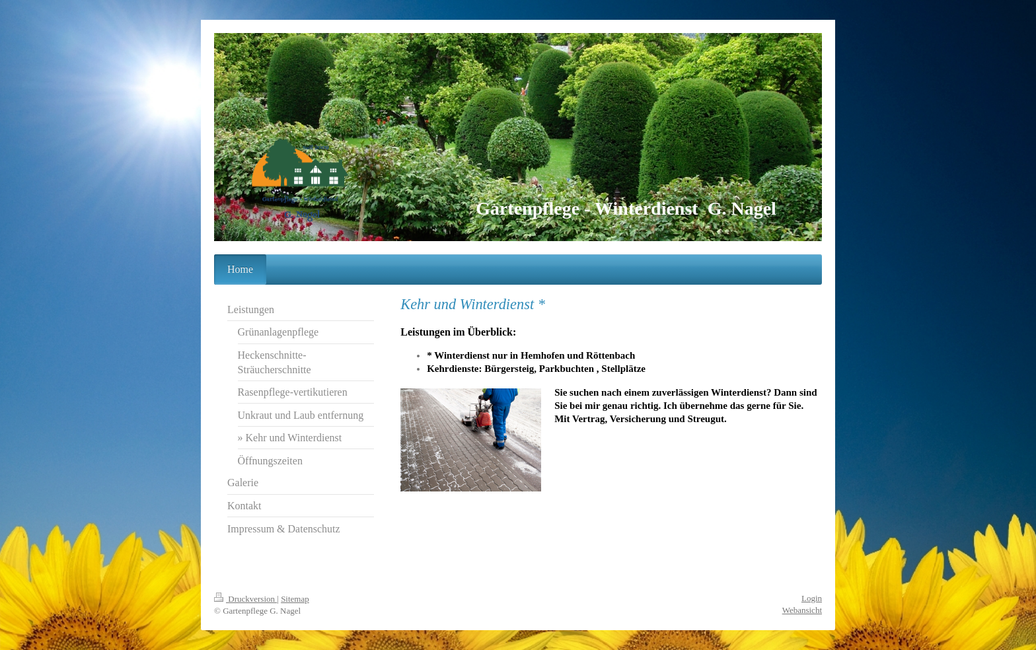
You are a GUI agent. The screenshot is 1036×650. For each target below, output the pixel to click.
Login (811, 598)
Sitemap (295, 599)
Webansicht (802, 610)
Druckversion (245, 599)
